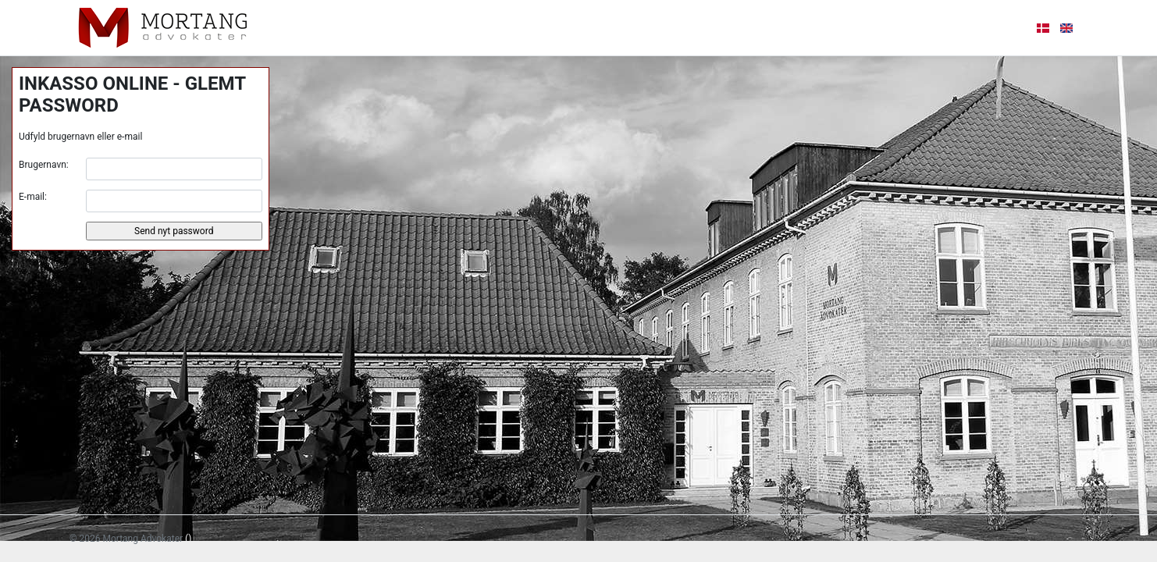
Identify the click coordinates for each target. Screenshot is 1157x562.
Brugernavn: (44, 164)
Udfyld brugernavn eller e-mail (80, 136)
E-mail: (33, 196)
